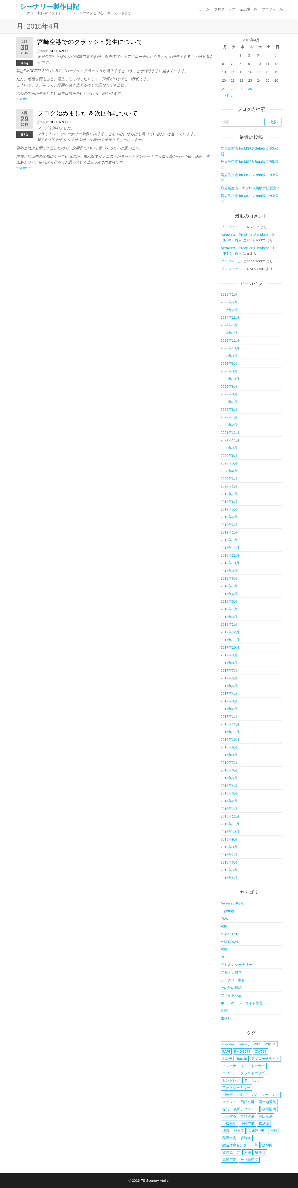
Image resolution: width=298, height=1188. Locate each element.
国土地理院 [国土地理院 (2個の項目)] (267, 1102)
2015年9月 (229, 839)
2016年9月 (229, 747)
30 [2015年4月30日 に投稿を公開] (250, 89)
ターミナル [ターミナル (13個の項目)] (252, 1080)
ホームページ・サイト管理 (242, 1003)
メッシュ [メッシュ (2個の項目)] (229, 1102)
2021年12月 (230, 432)
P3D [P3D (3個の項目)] (257, 1044)
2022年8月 (229, 394)
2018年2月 (229, 624)
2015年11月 (230, 824)
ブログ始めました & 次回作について (87, 113)
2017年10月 (230, 647)
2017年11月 (230, 640)
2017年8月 (229, 663)
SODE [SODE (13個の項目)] (227, 1059)
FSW (224, 919)
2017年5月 (229, 686)
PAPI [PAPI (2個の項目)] (226, 1051)
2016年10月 (230, 739)
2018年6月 (229, 594)
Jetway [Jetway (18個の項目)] (243, 1044)
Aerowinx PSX (232, 903)
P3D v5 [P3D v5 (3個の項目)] (270, 1044)
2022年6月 (229, 409)
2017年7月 (229, 670)
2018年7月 (229, 586)
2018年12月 (230, 548)
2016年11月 (230, 732)
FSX (224, 926)
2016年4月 (229, 786)
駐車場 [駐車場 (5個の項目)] (260, 1152)
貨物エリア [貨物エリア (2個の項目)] (231, 1152)
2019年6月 (229, 502)
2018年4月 (229, 609)
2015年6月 (229, 862)
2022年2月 (229, 425)
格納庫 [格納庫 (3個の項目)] (264, 1123)
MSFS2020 (229, 934)
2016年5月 (229, 778)
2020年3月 (229, 479)
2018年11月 (230, 555)
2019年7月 (229, 494)
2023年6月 (229, 363)
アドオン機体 (231, 972)
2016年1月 (229, 809)
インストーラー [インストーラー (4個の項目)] (252, 1066)
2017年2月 (229, 709)
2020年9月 (229, 448)
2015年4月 (229, 878)
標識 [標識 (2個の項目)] (225, 1131)
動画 (224, 1011)
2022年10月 (230, 379)
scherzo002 (60, 51)
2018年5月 (229, 601)
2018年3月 (229, 617)
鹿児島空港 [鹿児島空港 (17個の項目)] (249, 1159)
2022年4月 (229, 417)
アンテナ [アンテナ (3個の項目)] (229, 1066)
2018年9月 (229, 571)
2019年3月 (229, 525)
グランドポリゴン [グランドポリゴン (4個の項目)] (254, 1073)
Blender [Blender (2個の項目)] (228, 1044)
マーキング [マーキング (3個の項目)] (270, 1095)
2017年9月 (229, 655)
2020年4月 (229, 471)
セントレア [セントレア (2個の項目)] (231, 1080)
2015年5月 (229, 870)
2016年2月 (229, 801)
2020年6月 (229, 455)
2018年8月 (229, 578)
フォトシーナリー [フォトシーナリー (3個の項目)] (236, 1087)
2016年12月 (230, 724)
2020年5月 (229, 463)
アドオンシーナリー (236, 965)
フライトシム (231, 995)
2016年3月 (229, 793)
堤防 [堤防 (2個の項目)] (225, 1109)
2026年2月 (229, 294)
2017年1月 (229, 716)
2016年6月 (229, 770)
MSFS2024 (229, 942)
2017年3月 (229, 701)
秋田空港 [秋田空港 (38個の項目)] (229, 1138)
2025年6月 (229, 302)
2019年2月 (229, 532)
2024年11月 (230, 317)
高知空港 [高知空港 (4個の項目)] (229, 1159)
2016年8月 (229, 755)
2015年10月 (230, 832)
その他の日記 (231, 988)
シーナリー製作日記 (49, 6)
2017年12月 (230, 632)
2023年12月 (230, 340)
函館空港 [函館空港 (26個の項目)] (247, 1102)
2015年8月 (229, 847)
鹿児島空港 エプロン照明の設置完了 (250, 188)
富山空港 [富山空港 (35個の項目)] (266, 1116)
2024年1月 (229, 333)
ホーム (204, 9)
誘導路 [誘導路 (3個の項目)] (267, 1145)
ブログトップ (224, 9)
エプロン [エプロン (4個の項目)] (229, 1073)
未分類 (226, 1018)
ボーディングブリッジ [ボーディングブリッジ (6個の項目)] (239, 1095)
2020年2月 (229, 486)
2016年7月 (229, 762)
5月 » (228, 96)
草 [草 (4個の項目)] (256, 1145)
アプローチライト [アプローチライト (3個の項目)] (265, 1059)
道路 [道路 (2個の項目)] (247, 1152)
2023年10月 (230, 348)
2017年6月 (229, 678)
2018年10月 (230, 563)
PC (223, 957)
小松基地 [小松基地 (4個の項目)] (229, 1123)
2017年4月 (229, 693)
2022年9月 (229, 386)
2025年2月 (229, 310)
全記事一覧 (248, 9)
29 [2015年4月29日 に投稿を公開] (242, 89)
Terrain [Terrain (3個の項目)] (241, 1059)
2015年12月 (230, 816)
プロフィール (272, 9)
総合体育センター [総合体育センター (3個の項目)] (236, 1145)
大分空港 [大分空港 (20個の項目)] (229, 1116)
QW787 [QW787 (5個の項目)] (261, 1051)
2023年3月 (229, 371)
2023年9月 (229, 356)
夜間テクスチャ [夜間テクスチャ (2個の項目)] (246, 1109)
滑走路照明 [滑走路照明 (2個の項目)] (257, 1131)
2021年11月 (230, 440)
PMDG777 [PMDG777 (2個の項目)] (242, 1051)
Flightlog (227, 911)
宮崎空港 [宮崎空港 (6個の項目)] (247, 1116)
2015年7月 (229, 855)
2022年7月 (229, 402)
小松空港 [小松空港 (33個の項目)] (247, 1123)
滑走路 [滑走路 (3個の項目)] (239, 1131)
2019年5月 (229, 509)
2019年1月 (229, 540)
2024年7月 (229, 325)
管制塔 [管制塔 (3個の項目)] (245, 1138)
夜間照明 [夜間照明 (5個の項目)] (269, 1109)
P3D (224, 949)
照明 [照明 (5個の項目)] (273, 1131)
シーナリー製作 (233, 980)
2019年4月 (229, 517)
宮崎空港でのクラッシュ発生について (90, 41)
